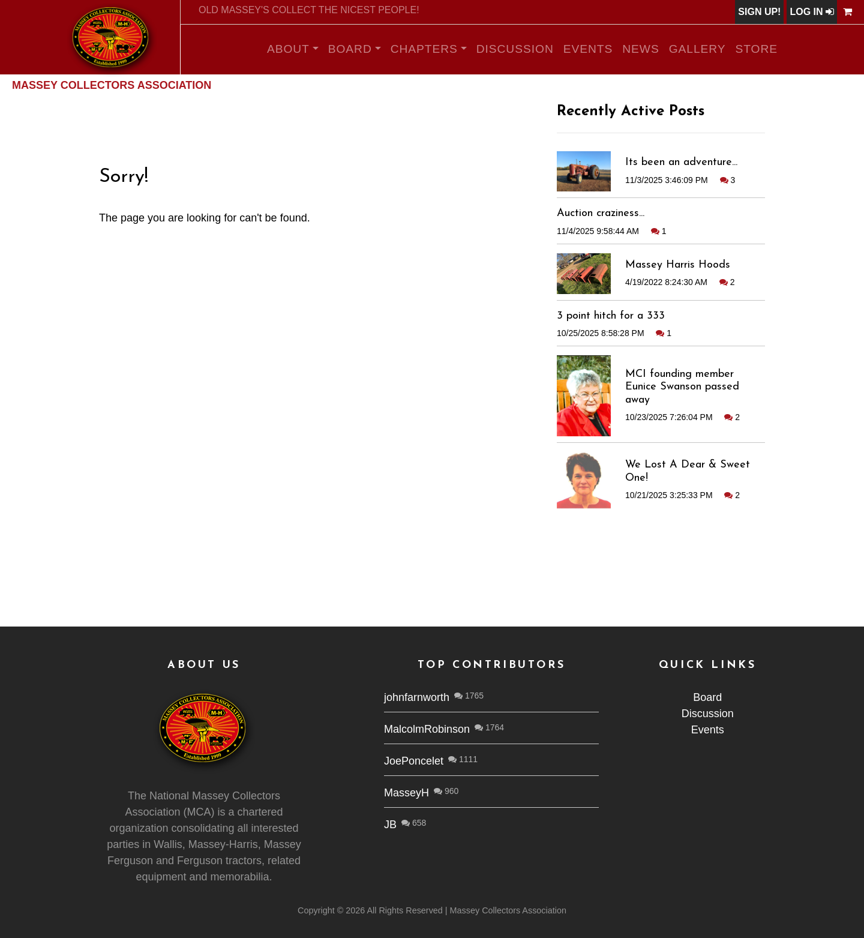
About (288, 49)
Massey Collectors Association (111, 85)
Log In (812, 12)
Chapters (424, 49)
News (640, 49)
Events (588, 49)
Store (757, 49)
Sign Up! (759, 12)
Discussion (515, 49)
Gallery (697, 49)
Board (350, 49)
